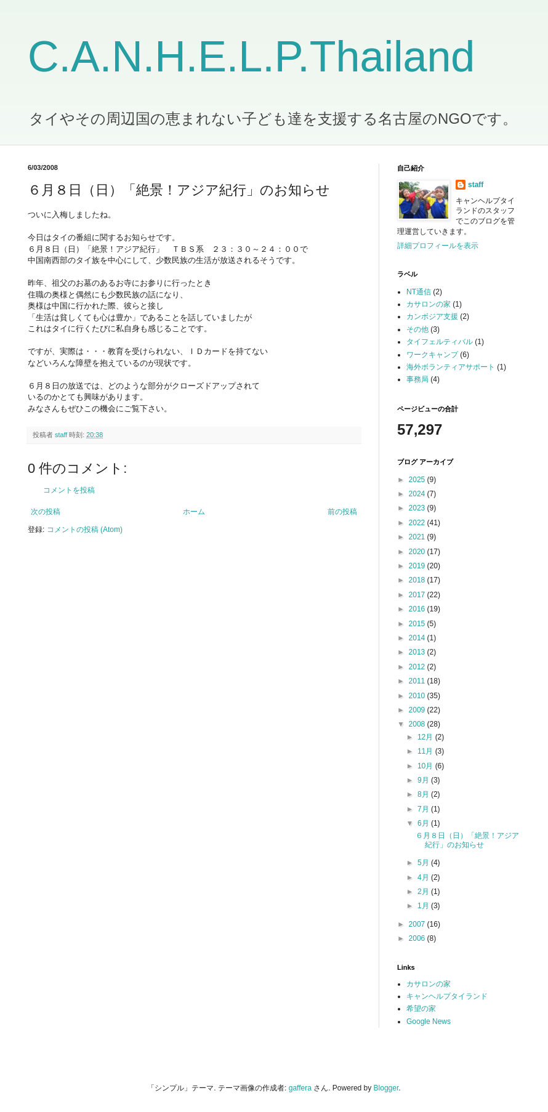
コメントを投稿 (69, 490)
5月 (424, 862)
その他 (417, 329)
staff (475, 184)
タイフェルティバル (439, 341)
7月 (424, 809)
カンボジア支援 (432, 316)
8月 (424, 794)
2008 (418, 724)
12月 (426, 737)
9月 (424, 780)
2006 (418, 938)
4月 (424, 877)
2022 (418, 522)
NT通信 (418, 292)
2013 (418, 652)
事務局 (417, 379)
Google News (428, 1021)
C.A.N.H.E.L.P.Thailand (251, 57)
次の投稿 (45, 511)
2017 (418, 594)
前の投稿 (342, 511)
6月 (424, 823)
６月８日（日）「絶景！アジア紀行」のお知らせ (467, 839)
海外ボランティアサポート (450, 367)
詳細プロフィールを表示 (437, 245)
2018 (418, 580)
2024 (418, 494)
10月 (426, 766)
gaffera (300, 1088)
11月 (426, 751)
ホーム (194, 511)
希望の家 (421, 1008)
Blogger (386, 1088)
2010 (418, 695)
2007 (418, 924)
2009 (418, 710)
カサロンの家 (428, 304)
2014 (418, 638)
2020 (418, 551)
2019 (418, 566)
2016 (418, 609)
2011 (418, 681)
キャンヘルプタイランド (447, 996)
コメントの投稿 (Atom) (85, 529)
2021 (418, 537)
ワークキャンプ (432, 354)
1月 (424, 905)
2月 (424, 891)
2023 (418, 508)
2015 (418, 623)
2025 (418, 479)
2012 (418, 667)
